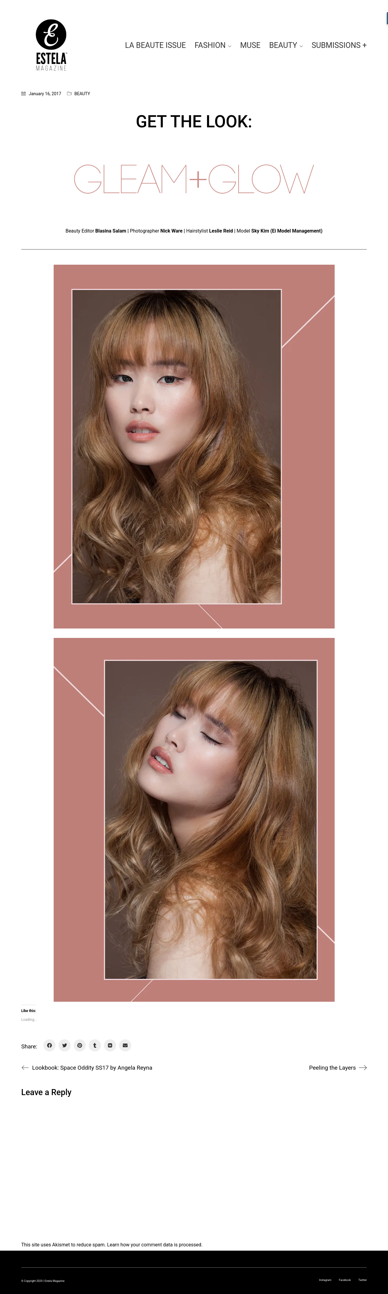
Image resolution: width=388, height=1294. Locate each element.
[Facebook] (49, 1045)
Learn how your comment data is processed (154, 1245)
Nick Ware (171, 231)
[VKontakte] (110, 1045)
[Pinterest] (80, 1045)
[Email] (125, 1045)
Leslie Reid (221, 231)
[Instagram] (325, 1280)
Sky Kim (260, 231)
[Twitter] (65, 1045)
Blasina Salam (110, 231)
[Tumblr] (95, 1045)
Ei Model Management (296, 231)
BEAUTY (82, 93)
